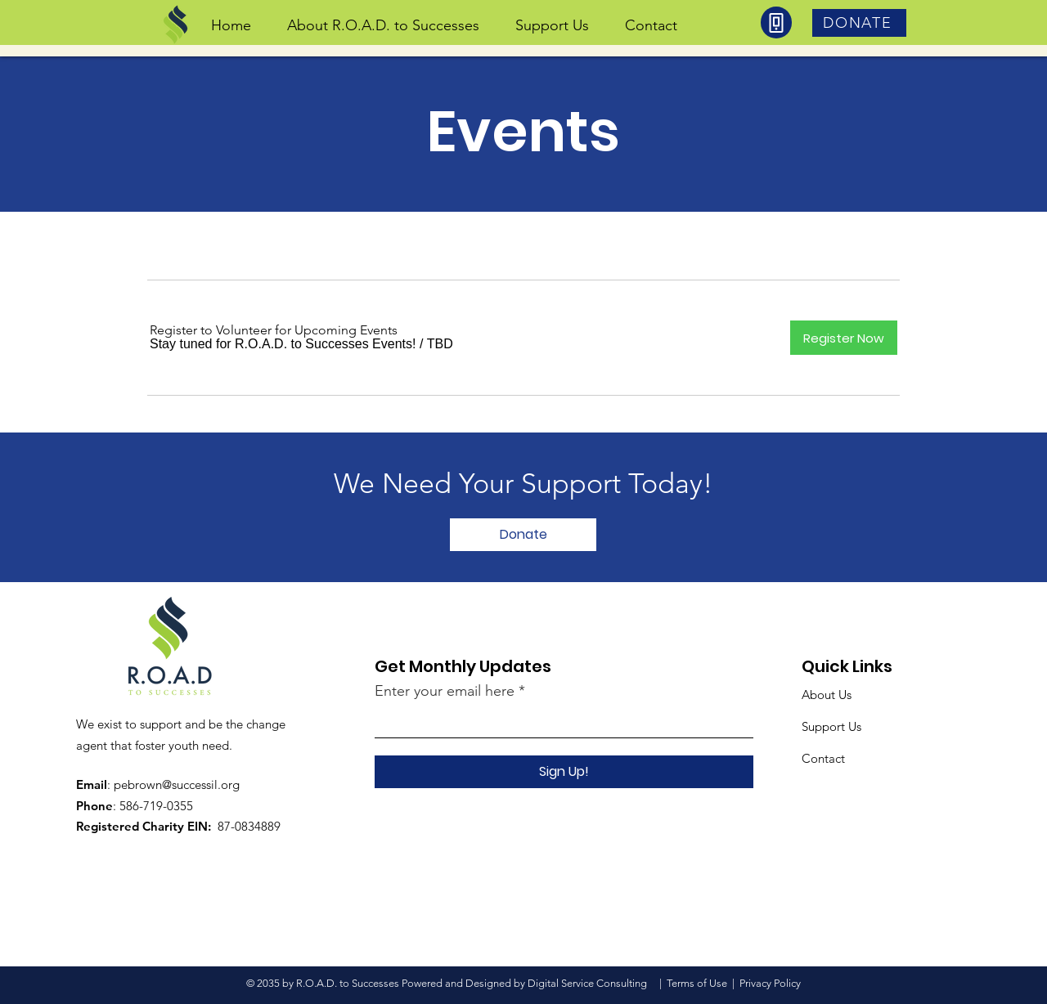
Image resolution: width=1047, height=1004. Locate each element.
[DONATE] (859, 23)
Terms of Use (697, 983)
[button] (283, 344)
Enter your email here (445, 691)
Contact (823, 758)
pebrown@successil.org (177, 784)
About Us (827, 694)
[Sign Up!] (564, 771)
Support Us (831, 726)
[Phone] (776, 22)
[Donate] (523, 534)
